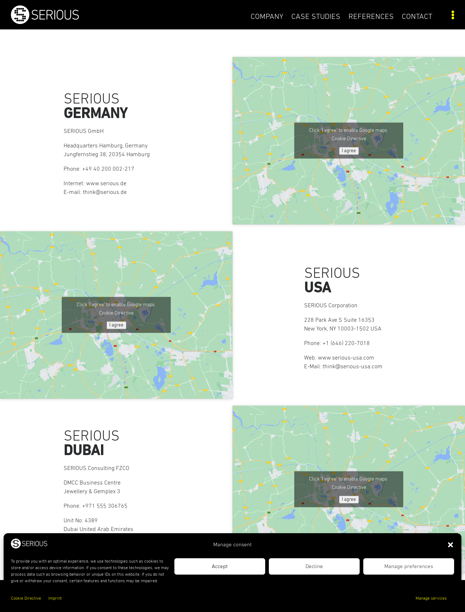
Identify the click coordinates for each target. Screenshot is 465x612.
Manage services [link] (431, 598)
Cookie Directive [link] (26, 598)
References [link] (371, 17)
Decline (314, 566)
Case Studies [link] (315, 17)
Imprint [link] (55, 598)
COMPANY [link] (267, 17)
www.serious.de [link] (106, 183)
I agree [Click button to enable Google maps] (349, 151)
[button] (450, 544)
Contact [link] (417, 17)
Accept (220, 566)
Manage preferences (408, 566)
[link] (66, 22)
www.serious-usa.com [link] (346, 358)
